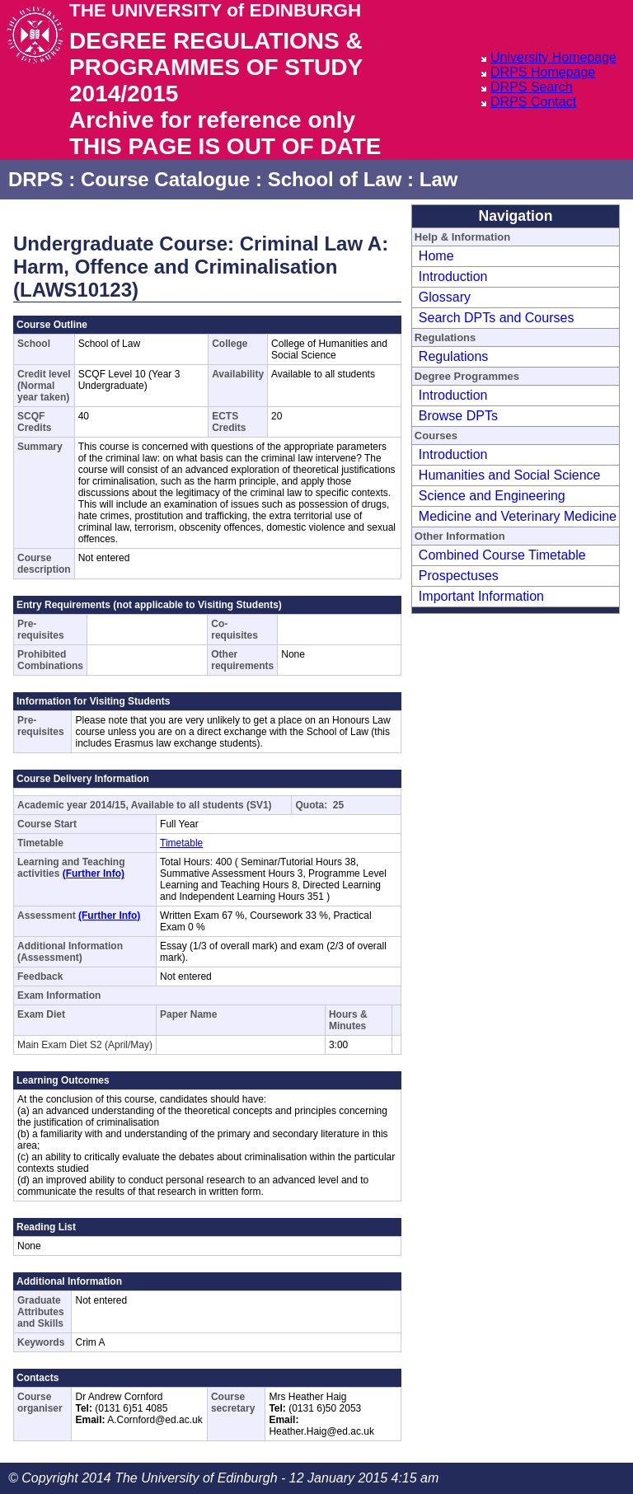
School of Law (335, 179)
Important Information (481, 596)
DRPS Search (531, 87)
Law (439, 179)
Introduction (453, 276)
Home (436, 256)
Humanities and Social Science (510, 475)
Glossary (445, 297)
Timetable (181, 843)
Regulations (454, 356)
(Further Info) (93, 873)
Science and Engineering (492, 496)
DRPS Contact (533, 102)
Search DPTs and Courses (496, 318)
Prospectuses (459, 576)
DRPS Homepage (542, 72)
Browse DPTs (458, 416)
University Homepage (553, 57)
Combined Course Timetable (502, 555)
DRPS (35, 179)
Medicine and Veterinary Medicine (518, 516)
